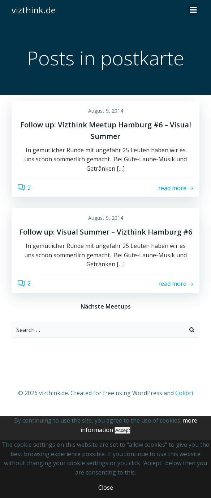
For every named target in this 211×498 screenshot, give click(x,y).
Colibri (184, 393)
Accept (122, 430)
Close (105, 488)
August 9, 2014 (105, 110)
